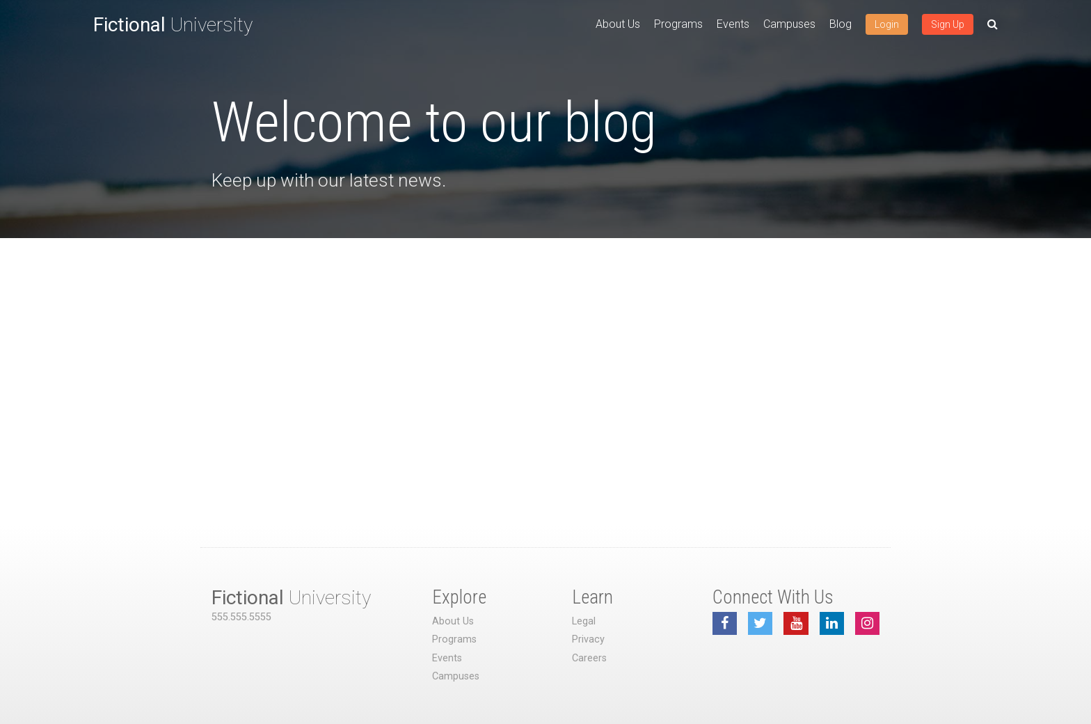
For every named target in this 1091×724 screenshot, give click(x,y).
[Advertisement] (545, 342)
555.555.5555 (241, 617)
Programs (678, 24)
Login (887, 24)
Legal (584, 621)
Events (733, 24)
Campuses (789, 24)
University (173, 24)
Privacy (588, 639)
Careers (589, 658)
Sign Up (947, 24)
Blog (840, 24)
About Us (618, 24)
